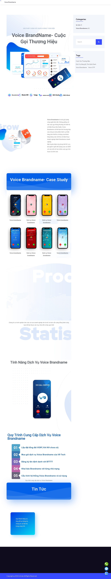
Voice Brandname (10, 2)
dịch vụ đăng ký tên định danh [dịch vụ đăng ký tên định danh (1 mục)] (86, 64)
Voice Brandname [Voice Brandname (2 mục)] (81, 67)
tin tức (78, 25)
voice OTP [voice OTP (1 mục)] (91, 67)
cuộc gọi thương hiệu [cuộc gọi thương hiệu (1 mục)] (83, 61)
